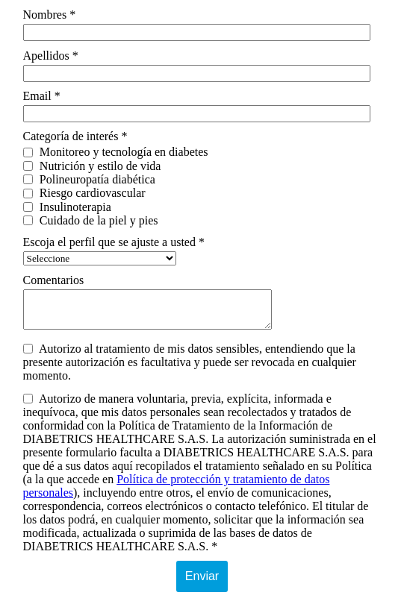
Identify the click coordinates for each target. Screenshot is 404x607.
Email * (41, 95)
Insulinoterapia (67, 207)
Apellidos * (50, 55)
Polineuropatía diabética (89, 179)
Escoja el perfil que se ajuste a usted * (114, 242)
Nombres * (49, 14)
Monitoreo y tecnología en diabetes (115, 151)
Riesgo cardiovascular (84, 192)
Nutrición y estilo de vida (92, 166)
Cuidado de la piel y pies (90, 220)
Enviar (202, 576)
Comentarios (53, 280)
